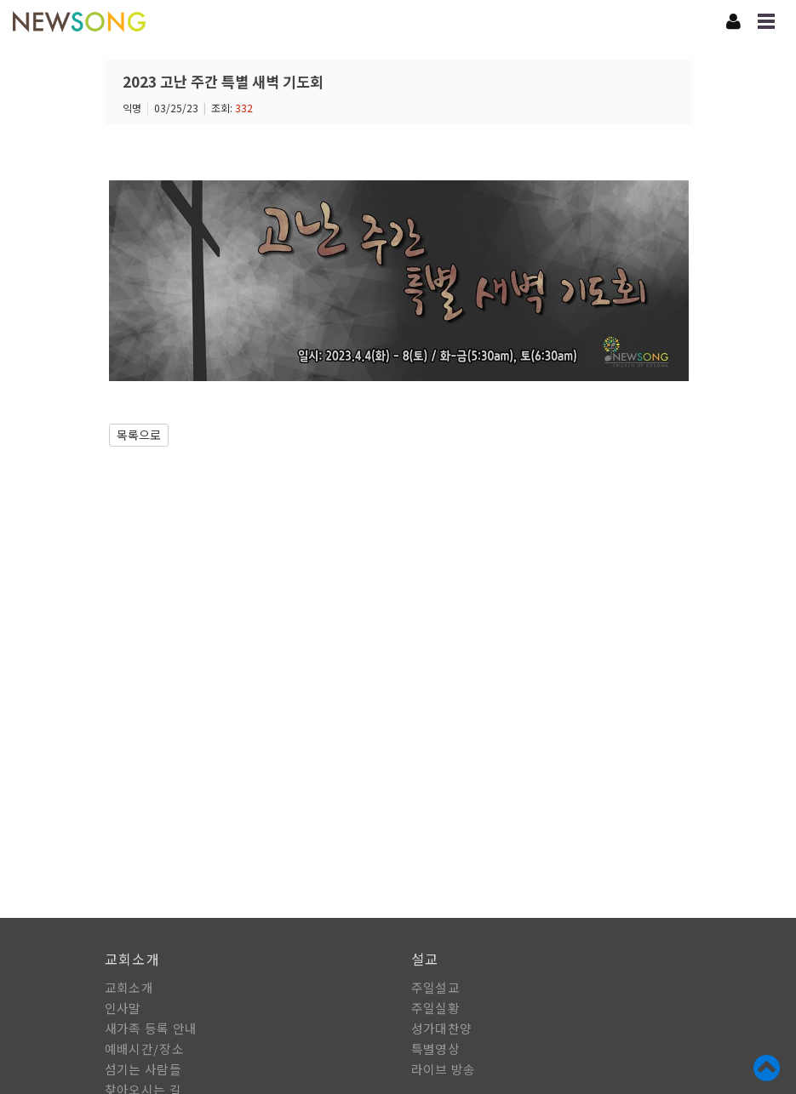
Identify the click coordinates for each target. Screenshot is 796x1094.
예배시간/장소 (144, 1048)
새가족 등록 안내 (151, 1028)
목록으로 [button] (139, 434)
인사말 (123, 1008)
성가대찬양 (441, 1028)
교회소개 (129, 987)
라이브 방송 (443, 1069)
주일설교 (435, 987)
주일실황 (435, 1008)
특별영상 (435, 1048)
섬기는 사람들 (143, 1069)
